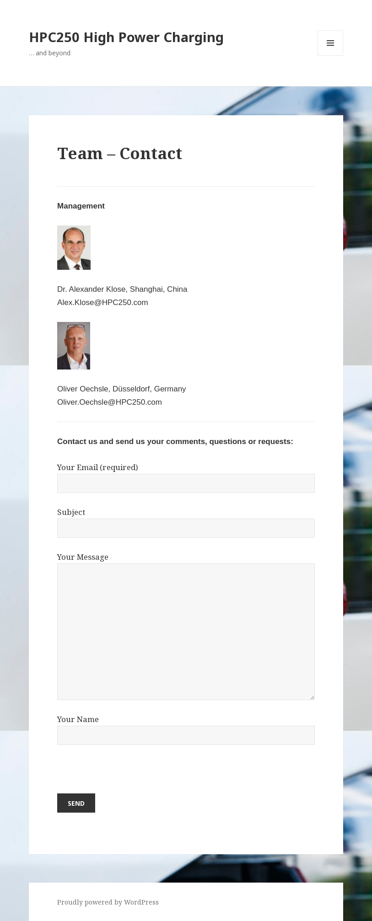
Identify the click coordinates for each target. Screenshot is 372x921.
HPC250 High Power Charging (126, 37)
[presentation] (126, 775)
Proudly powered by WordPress (108, 902)
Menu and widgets (330, 55)
